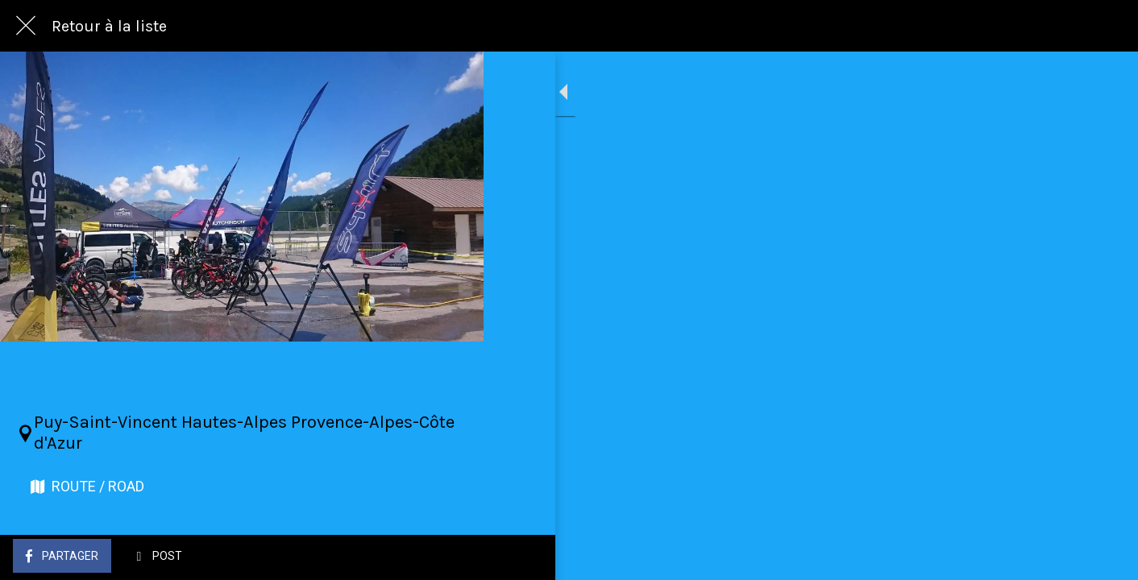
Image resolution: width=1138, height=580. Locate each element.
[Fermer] (25, 25)
